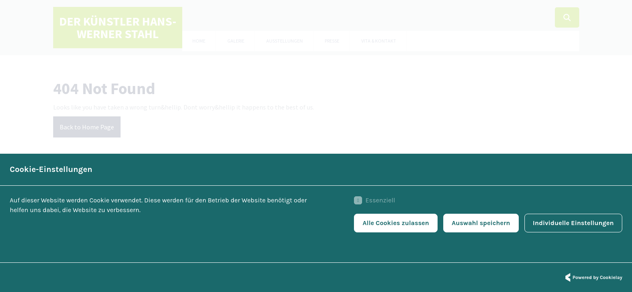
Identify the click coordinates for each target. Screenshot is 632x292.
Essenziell (374, 200)
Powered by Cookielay (592, 277)
